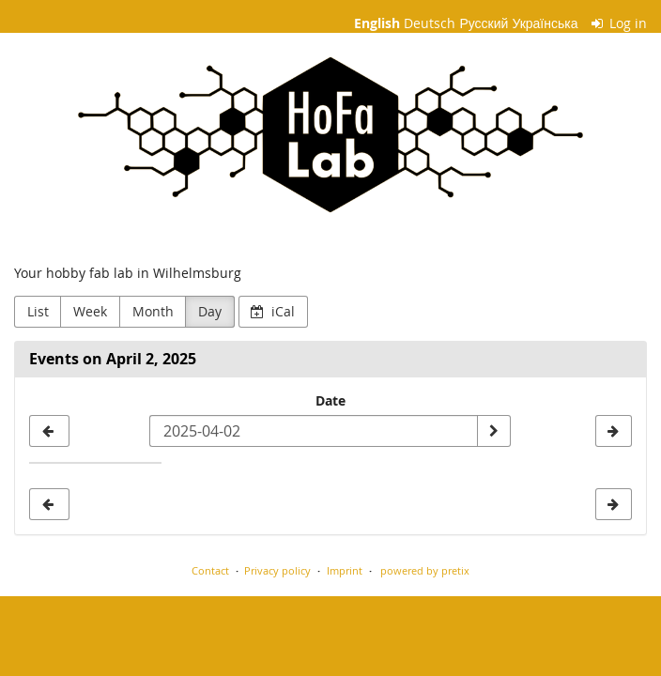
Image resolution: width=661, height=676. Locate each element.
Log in (620, 23)
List (38, 311)
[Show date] (494, 431)
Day (210, 311)
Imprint (344, 570)
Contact (210, 570)
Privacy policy (277, 570)
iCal (273, 311)
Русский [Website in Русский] (483, 23)
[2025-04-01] (49, 431)
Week (90, 311)
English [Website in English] (377, 23)
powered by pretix (424, 570)
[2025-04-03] (613, 431)
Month (153, 311)
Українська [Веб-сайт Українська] (544, 23)
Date (330, 400)
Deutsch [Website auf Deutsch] (429, 23)
